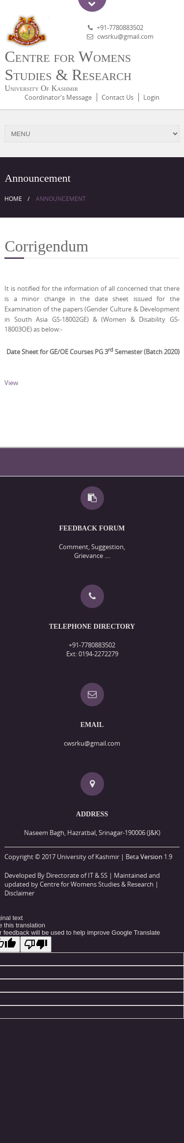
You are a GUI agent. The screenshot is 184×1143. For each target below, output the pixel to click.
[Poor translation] (36, 944)
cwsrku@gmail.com (125, 36)
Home (13, 199)
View (11, 382)
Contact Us (117, 97)
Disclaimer (19, 893)
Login (151, 97)
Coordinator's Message (58, 97)
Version (151, 856)
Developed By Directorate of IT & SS (55, 875)
